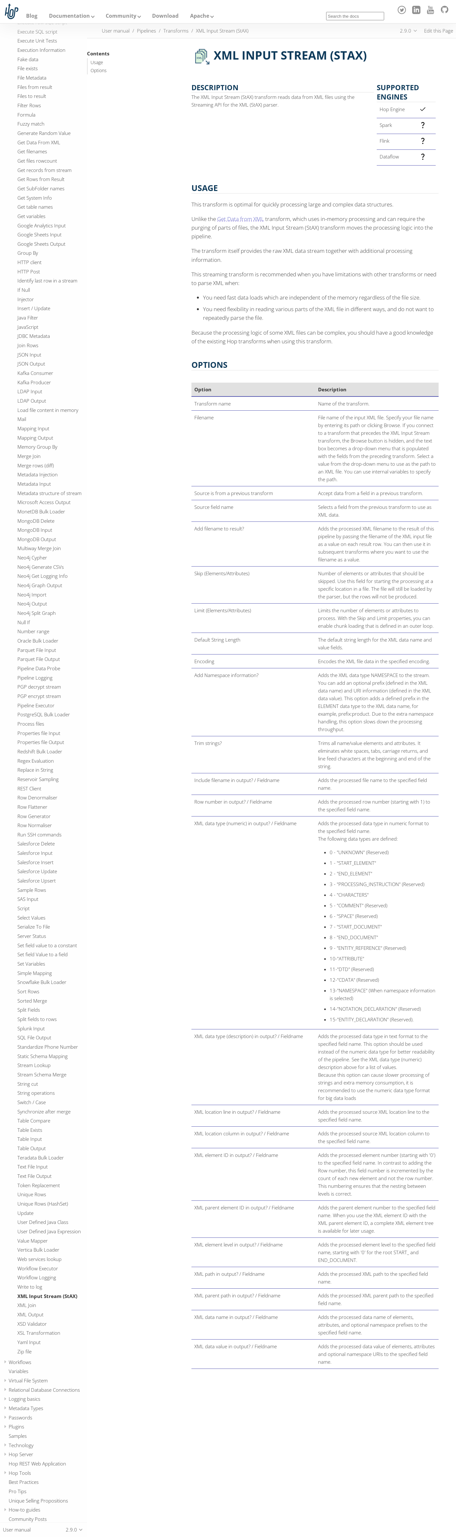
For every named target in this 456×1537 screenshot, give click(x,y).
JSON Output (31, 363)
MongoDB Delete (35, 520)
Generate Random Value (44, 133)
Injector (25, 299)
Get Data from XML (240, 219)
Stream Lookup (34, 1065)
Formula (26, 114)
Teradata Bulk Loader (40, 1157)
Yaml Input (29, 1342)
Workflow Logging (36, 1277)
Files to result (31, 96)
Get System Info (34, 197)
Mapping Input (33, 428)
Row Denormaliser (37, 797)
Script (23, 908)
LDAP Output (31, 400)
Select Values (31, 917)
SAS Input (27, 898)
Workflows (20, 1362)
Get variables (31, 216)
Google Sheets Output (41, 243)
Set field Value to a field (42, 954)
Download (165, 15)
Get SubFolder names (40, 188)
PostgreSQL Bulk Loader (43, 714)
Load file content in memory (47, 410)
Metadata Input (34, 483)
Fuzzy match (30, 123)
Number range (33, 631)
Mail (21, 419)
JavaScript (27, 326)
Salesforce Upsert (36, 880)
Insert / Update (33, 308)
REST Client (29, 788)
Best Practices (24, 1481)
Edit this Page (438, 30)
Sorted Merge (32, 1000)
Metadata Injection (37, 474)
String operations (36, 1092)
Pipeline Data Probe (38, 668)
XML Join (26, 1305)
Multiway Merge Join (39, 548)
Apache (199, 15)
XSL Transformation (38, 1332)
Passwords (20, 1417)
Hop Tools (20, 1472)
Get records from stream (44, 170)
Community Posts (28, 1519)
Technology (21, 1445)
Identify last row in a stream (47, 280)
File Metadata (31, 77)
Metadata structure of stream (49, 493)
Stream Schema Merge (41, 1074)
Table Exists (29, 1129)
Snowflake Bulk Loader (41, 982)
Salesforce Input (35, 852)
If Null (23, 289)
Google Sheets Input (39, 234)
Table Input (29, 1138)
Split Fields (28, 1009)
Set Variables (31, 963)
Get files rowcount (37, 160)
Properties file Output (40, 742)
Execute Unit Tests (37, 40)
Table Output (31, 1148)
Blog (31, 15)
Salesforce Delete (36, 843)
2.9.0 (405, 30)
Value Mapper (32, 1240)
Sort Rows (28, 991)
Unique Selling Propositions (38, 1500)
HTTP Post (28, 271)
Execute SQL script (37, 31)
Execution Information (41, 49)
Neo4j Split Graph (36, 612)
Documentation (69, 15)
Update (25, 1213)
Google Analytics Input (41, 225)
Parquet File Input (36, 650)
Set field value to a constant (47, 945)
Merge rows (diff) (35, 465)
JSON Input (29, 354)
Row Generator (34, 816)
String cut (27, 1083)
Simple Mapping (34, 973)
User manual (116, 30)
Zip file (24, 1351)
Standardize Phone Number (47, 1046)
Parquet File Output (38, 659)
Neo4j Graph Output (39, 585)
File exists (27, 68)
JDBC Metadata (33, 335)
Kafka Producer (34, 382)
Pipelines (146, 30)
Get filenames (32, 151)
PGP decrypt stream (39, 686)
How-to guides (24, 1509)
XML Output (30, 1314)
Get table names (35, 206)
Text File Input (32, 1166)
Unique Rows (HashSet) (42, 1203)
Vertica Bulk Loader (38, 1249)
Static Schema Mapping (42, 1056)
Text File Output (34, 1175)
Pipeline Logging (35, 677)
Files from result (34, 87)
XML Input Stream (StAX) (47, 1296)
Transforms (176, 30)
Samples (18, 1435)
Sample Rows (31, 889)
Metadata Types (26, 1408)
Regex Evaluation (35, 760)
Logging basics (24, 1398)
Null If (23, 622)
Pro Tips (17, 1491)
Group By (27, 252)
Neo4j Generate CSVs (40, 566)
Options (99, 70)
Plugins (16, 1426)
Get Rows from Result (40, 179)
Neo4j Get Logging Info (42, 575)
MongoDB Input (34, 529)
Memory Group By (37, 446)
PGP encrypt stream (39, 696)
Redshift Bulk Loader (39, 751)
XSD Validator (32, 1323)
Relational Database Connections (44, 1389)
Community (121, 15)
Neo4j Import (31, 594)
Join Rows (27, 345)
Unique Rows (31, 1194)
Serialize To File (33, 926)
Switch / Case (31, 1102)
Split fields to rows (37, 1019)
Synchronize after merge (44, 1111)
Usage (97, 62)
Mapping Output (35, 437)
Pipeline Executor (35, 705)
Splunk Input (31, 1028)
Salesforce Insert (35, 862)
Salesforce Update (37, 871)
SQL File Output (34, 1037)
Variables (18, 1371)
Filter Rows (29, 105)
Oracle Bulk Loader (37, 640)
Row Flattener (32, 806)
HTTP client (29, 262)
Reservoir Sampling (38, 779)
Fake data (27, 59)
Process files (30, 723)
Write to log (29, 1286)
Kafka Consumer (35, 373)
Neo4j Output (32, 603)
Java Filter (27, 317)
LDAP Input (29, 391)
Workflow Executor (37, 1268)
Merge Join (29, 456)
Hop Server (21, 1454)
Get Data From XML (38, 142)
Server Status (31, 936)
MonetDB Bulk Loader (41, 511)
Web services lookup (39, 1259)
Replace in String (35, 769)
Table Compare (33, 1120)
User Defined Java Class (42, 1222)
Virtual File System (28, 1380)
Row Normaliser (34, 825)
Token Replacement (38, 1185)
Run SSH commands (39, 834)
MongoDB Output (36, 539)
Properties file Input (38, 733)
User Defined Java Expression (49, 1231)
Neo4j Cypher (32, 557)
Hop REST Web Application (37, 1463)
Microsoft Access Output (44, 502)
